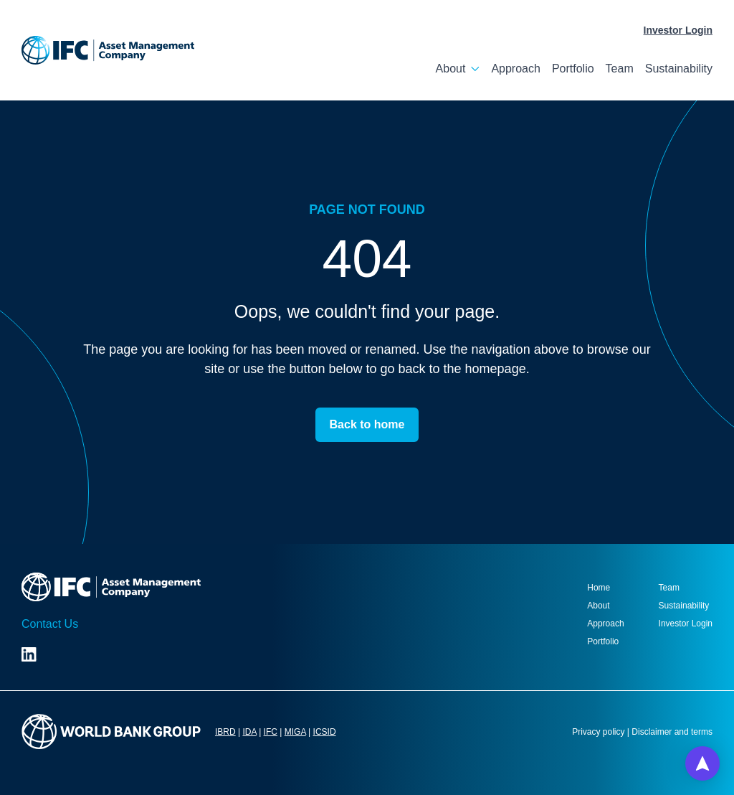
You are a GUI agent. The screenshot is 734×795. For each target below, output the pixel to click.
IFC (270, 732)
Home (598, 588)
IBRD (225, 732)
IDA (249, 732)
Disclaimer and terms (671, 732)
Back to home (367, 424)
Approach (515, 68)
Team (620, 68)
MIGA (295, 732)
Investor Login (678, 30)
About (451, 68)
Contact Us (50, 624)
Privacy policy (598, 732)
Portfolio (573, 68)
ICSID (324, 732)
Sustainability (678, 68)
